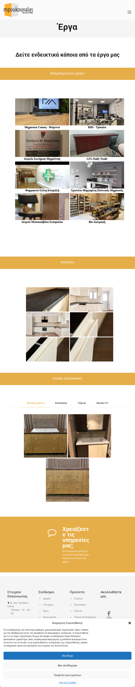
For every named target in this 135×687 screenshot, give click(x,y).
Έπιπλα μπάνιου (35, 403)
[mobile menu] (129, 10)
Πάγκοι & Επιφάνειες (85, 617)
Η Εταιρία (48, 604)
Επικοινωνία (49, 617)
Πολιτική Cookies (67, 682)
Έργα (46, 611)
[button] (129, 623)
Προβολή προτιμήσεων (67, 675)
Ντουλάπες (61, 403)
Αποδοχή (67, 655)
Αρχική (46, 598)
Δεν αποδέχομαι (67, 665)
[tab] (36, 403)
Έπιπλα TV (102, 403)
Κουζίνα (78, 598)
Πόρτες (82, 403)
